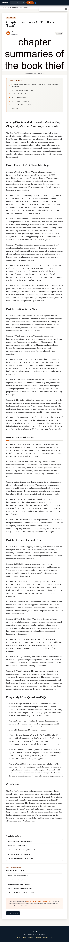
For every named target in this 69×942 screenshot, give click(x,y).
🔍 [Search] (24, 2)
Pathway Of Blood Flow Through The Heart (21, 850)
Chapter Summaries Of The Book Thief (38, 901)
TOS (51, 937)
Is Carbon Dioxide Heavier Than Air (19, 884)
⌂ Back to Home (13, 913)
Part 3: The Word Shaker (19, 97)
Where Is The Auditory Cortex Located (20, 880)
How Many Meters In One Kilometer (19, 854)
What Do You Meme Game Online (18, 875)
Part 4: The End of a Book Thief (21, 101)
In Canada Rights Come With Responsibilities (22, 893)
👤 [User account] (35, 3)
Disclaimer (38, 937)
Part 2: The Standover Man (19, 94)
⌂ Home (30, 2)
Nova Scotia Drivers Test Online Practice (20, 841)
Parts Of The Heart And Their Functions (20, 858)
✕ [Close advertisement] (66, 9)
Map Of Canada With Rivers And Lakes (20, 888)
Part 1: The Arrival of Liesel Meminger (22, 90)
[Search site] (18, 2)
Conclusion (15, 108)
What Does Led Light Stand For (17, 846)
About (24, 937)
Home (18, 937)
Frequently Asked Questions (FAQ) (21, 105)
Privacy (45, 937)
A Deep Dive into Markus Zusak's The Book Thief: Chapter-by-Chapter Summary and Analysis (35, 85)
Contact (30, 937)
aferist (5, 3)
